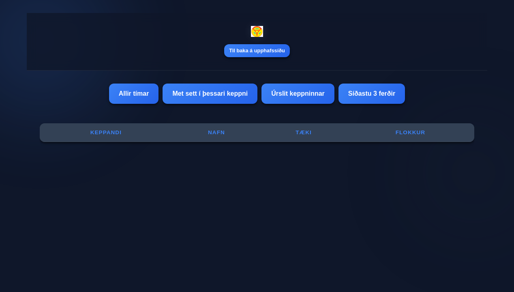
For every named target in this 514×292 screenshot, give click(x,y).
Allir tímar (134, 93)
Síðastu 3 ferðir (371, 93)
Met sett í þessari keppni (210, 93)
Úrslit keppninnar (298, 93)
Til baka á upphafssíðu (257, 50)
